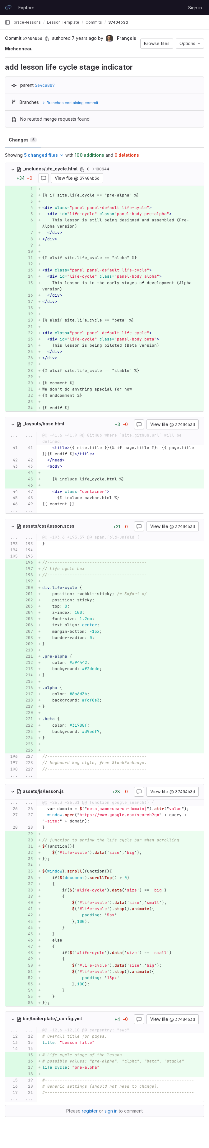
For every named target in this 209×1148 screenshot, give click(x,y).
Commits (94, 22)
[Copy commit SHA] (47, 38)
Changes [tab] (23, 139)
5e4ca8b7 (45, 85)
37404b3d (118, 22)
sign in (111, 1110)
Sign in (195, 7)
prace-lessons (27, 22)
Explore (26, 7)
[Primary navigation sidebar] (7, 22)
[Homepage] (8, 7)
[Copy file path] (82, 169)
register (90, 1110)
